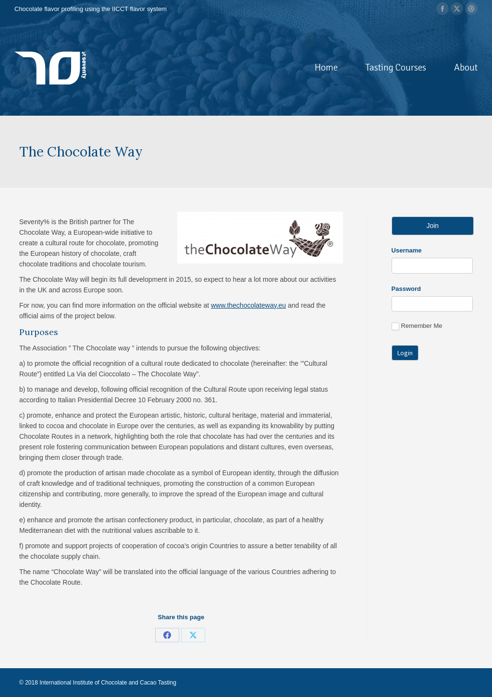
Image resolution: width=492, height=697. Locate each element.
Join (432, 225)
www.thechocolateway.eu (248, 305)
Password (406, 288)
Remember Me (417, 326)
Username (407, 250)
